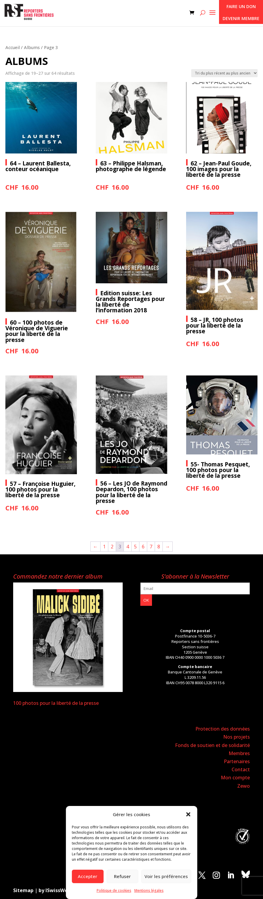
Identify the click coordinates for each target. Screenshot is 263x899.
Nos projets (236, 737)
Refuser (122, 876)
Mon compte (235, 777)
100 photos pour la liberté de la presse (56, 703)
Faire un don (241, 6)
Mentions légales (149, 890)
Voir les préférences (166, 876)
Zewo (243, 786)
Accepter (87, 876)
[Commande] (224, 73)
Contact (241, 769)
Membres (239, 753)
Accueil (12, 47)
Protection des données (222, 728)
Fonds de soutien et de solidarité (212, 745)
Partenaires (237, 761)
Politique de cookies (114, 890)
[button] (188, 814)
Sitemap (23, 890)
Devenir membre (241, 18)
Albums (32, 47)
